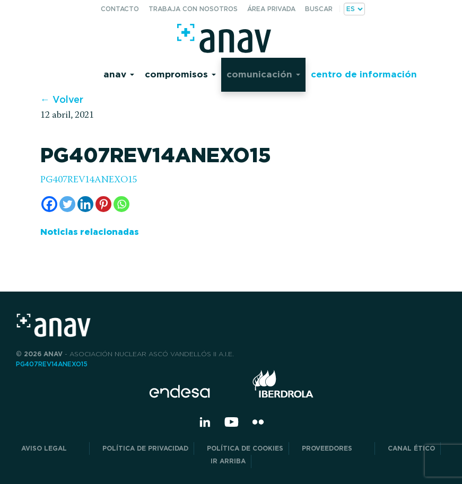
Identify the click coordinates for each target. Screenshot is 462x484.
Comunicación (263, 74)
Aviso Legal (52, 448)
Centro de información (364, 74)
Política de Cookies (245, 448)
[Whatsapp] (121, 204)
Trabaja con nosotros (193, 8)
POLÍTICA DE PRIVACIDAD (145, 448)
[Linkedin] (85, 204)
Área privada (271, 8)
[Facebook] (49, 204)
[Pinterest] (103, 204)
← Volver (61, 99)
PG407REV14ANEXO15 (88, 180)
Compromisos (180, 74)
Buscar (319, 8)
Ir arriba (228, 460)
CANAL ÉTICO (411, 448)
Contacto (120, 8)
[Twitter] (67, 204)
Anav (118, 74)
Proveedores (335, 448)
